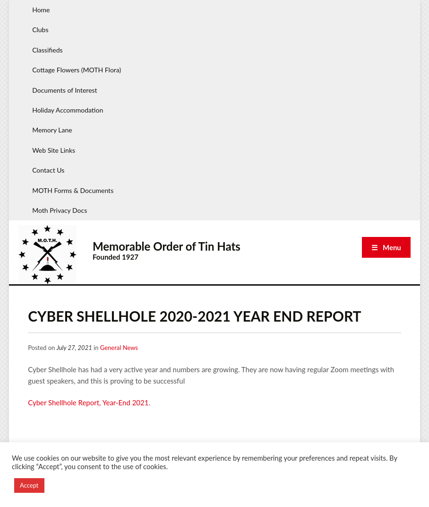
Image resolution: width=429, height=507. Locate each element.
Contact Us (48, 170)
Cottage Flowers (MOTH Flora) (76, 70)
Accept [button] (29, 485)
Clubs (40, 30)
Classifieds (47, 50)
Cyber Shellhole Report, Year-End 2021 (88, 402)
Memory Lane (52, 130)
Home (41, 10)
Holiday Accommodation (67, 110)
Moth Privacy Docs (59, 210)
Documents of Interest (64, 90)
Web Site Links (53, 150)
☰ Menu (386, 247)
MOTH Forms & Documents (72, 190)
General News (119, 347)
